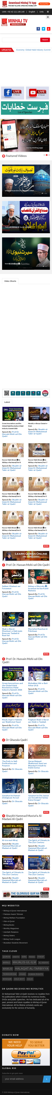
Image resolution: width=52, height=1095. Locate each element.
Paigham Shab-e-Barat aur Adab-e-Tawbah (38, 720)
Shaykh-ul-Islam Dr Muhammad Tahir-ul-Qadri (38, 431)
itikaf (41, 957)
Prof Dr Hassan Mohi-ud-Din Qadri (11, 594)
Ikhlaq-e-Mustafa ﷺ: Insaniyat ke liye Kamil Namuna (38, 588)
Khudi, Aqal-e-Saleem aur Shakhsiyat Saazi (12, 720)
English (32, 12)
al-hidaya (44, 963)
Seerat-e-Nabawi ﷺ (12, 264)
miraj (6, 962)
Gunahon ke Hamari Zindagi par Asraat (11, 796)
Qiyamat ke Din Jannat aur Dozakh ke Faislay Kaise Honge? (38, 797)
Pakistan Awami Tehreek (13, 914)
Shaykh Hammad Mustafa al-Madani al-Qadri (11, 846)
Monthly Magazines (11, 928)
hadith (16, 957)
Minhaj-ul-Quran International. (19, 1092)
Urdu (41, 12)
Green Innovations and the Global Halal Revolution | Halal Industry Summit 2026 (12, 426)
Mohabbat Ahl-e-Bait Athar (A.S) (38, 684)
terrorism (9, 974)
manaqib (7, 979)
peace (32, 957)
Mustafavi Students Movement (15, 943)
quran (6, 957)
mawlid (7, 969)
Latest (7, 402)
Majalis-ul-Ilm (24, 962)
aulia (30, 979)
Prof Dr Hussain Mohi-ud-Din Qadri (12, 434)
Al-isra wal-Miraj (10, 840)
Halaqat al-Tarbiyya (32, 968)
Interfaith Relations (10, 932)
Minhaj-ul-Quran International (15, 911)
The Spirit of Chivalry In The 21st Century (39, 841)
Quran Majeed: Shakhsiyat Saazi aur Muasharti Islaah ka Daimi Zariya (37, 764)
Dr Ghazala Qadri (12, 770)
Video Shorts (10, 281)
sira (24, 957)
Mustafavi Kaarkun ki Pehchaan (38, 630)
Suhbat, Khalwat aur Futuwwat (11, 587)
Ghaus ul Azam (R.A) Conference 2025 (19, 191)
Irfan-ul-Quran (9, 921)
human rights (35, 974)
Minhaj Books (8, 925)
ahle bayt (19, 979)
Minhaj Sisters (9, 935)
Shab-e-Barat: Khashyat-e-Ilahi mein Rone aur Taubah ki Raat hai (12, 632)
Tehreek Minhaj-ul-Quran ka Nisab (18, 227)
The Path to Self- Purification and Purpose (10, 763)
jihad (22, 974)
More (46, 546)
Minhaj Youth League (11, 939)
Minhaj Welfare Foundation (14, 918)
